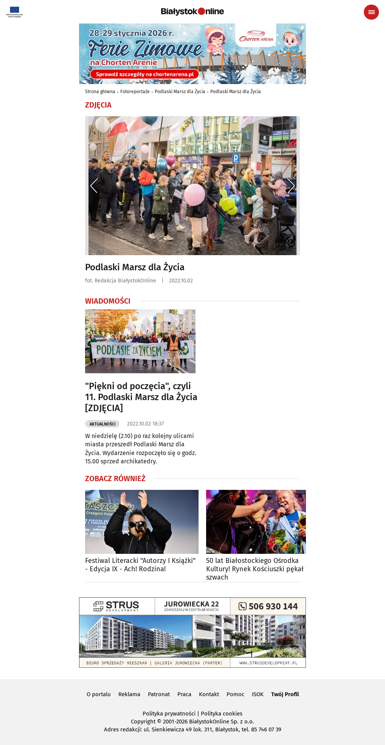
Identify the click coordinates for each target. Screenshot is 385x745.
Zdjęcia (98, 105)
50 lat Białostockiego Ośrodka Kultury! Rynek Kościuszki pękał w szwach (258, 569)
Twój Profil (285, 694)
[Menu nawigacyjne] (371, 12)
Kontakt (209, 694)
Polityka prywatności (169, 713)
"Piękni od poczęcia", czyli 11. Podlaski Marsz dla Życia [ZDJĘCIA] (141, 397)
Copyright (143, 721)
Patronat (159, 694)
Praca (184, 694)
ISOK (258, 694)
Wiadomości (107, 301)
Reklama (129, 694)
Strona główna (100, 91)
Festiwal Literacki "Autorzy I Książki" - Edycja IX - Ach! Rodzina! (140, 565)
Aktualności (102, 424)
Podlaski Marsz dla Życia (180, 91)
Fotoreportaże (135, 91)
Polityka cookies (221, 713)
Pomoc (235, 694)
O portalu (99, 694)
